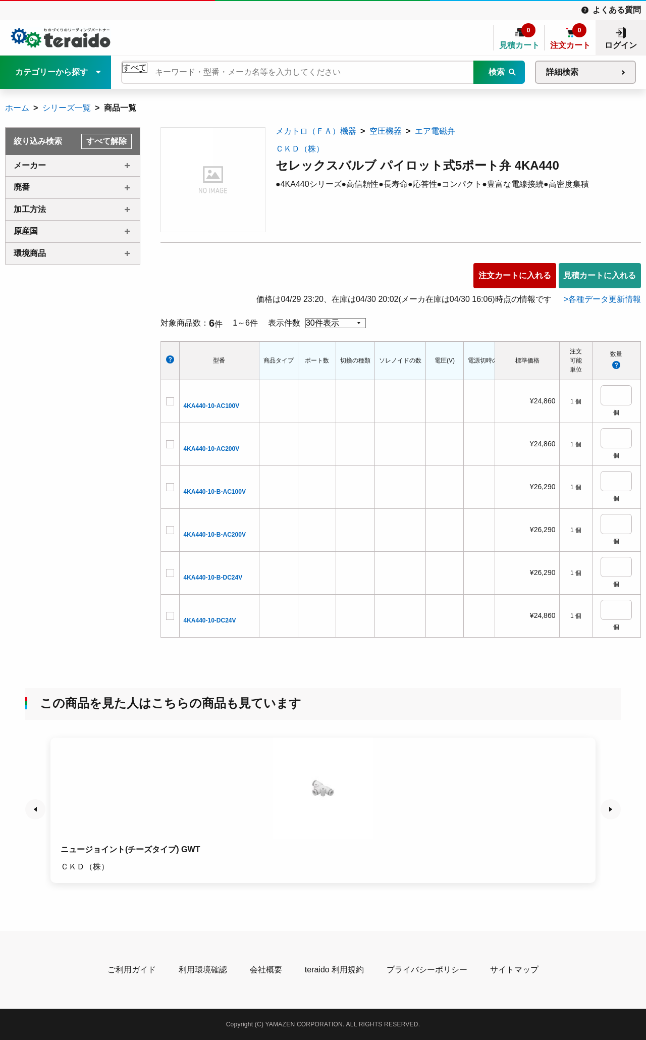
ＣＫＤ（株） (300, 148)
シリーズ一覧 (66, 107)
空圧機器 (385, 131)
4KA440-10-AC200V (212, 448)
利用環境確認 (203, 969)
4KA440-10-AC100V (212, 405)
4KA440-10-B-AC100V (215, 491)
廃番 (22, 187)
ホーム (17, 107)
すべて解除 (106, 141)
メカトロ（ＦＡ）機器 (316, 131)
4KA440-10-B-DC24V (213, 577)
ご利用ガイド (131, 969)
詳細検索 (562, 72)
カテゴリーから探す (51, 72)
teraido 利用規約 (334, 969)
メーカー (30, 165)
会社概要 (266, 969)
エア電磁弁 (435, 131)
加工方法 (30, 209)
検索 (497, 72)
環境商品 (30, 253)
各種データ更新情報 (604, 299)
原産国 (26, 231)
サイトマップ (514, 969)
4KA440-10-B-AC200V (215, 534)
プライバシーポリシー (427, 969)
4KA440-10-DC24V (210, 620)
